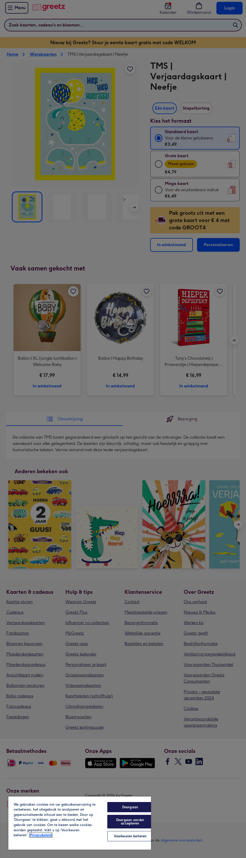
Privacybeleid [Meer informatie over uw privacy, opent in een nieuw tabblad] (41, 835)
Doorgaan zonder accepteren (130, 821)
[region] (79, 823)
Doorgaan (130, 807)
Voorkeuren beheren (130, 836)
